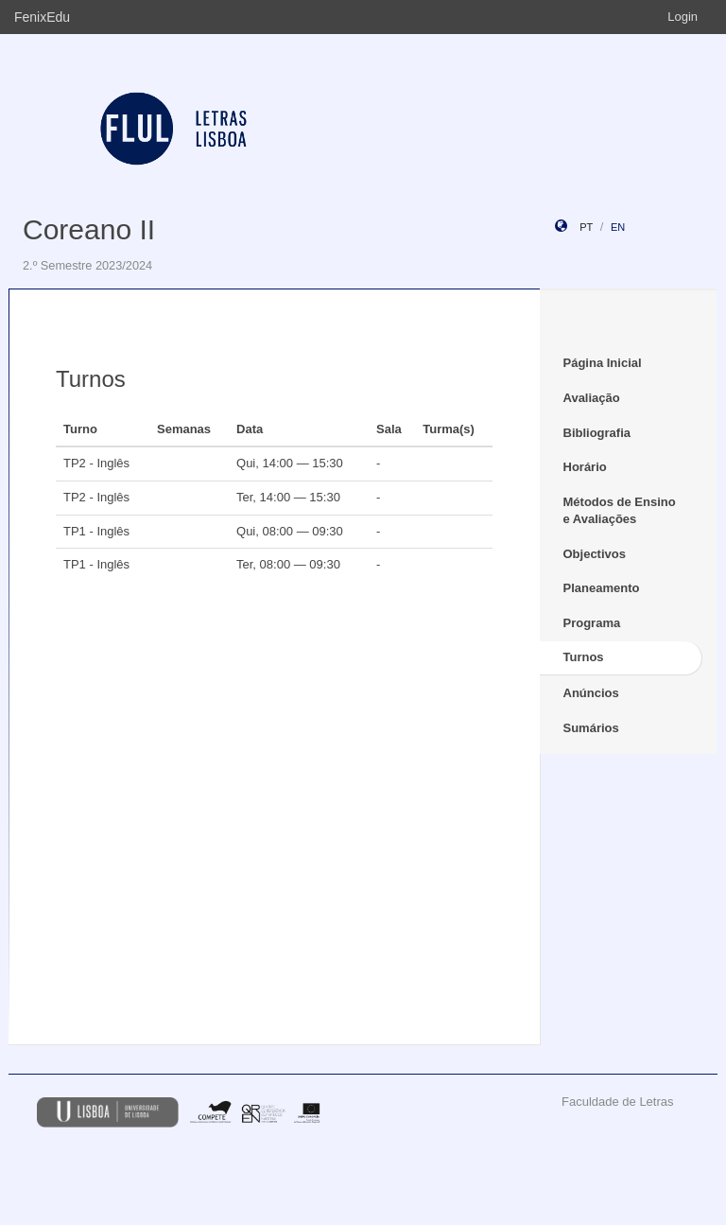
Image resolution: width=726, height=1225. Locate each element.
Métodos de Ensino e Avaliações (619, 511)
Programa (592, 623)
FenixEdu (42, 17)
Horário (585, 467)
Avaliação (591, 398)
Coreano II (89, 229)
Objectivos (594, 554)
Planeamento (601, 588)
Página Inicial (602, 363)
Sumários (591, 728)
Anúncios (591, 693)
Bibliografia (597, 433)
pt (586, 227)
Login (682, 16)
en (618, 227)
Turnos (583, 657)
